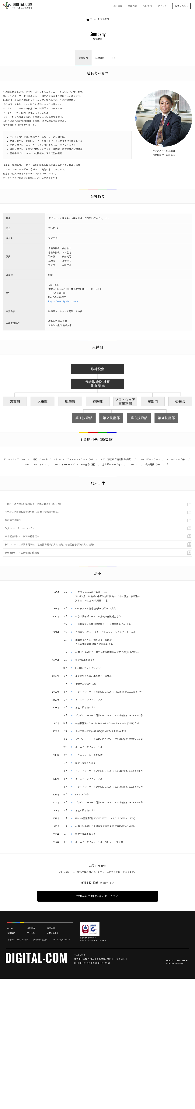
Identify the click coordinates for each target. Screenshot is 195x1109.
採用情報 (147, 6)
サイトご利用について (61, 939)
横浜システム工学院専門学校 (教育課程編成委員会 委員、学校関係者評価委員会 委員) (49, 544)
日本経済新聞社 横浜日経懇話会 (22, 536)
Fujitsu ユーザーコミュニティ (20, 528)
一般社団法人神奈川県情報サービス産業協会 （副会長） (33, 503)
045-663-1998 (89, 882)
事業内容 (132, 6)
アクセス (162, 6)
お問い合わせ (53, 933)
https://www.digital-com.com (63, 301)
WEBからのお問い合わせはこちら (97, 896)
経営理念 (99, 57)
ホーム (93, 18)
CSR (114, 57)
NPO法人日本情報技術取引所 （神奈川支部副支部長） (32, 512)
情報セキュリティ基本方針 (18, 939)
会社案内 (117, 6)
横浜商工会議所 (13, 520)
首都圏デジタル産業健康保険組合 (22, 552)
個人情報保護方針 (40, 939)
